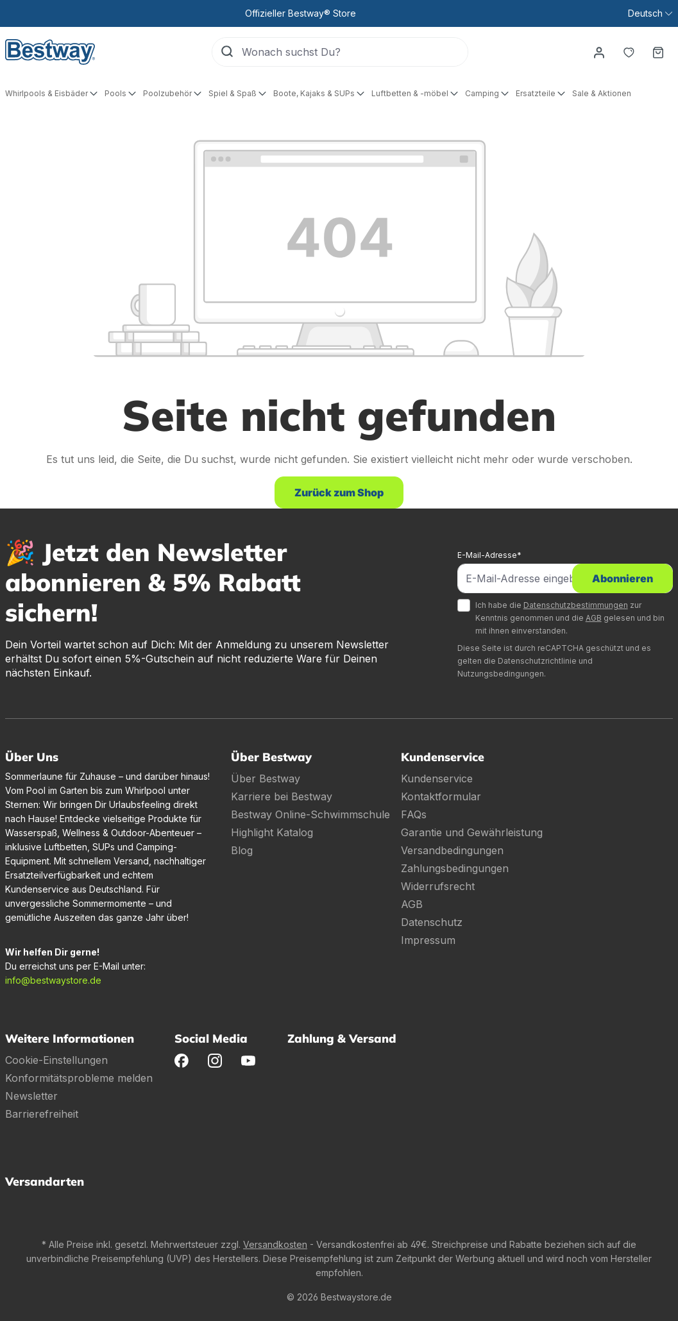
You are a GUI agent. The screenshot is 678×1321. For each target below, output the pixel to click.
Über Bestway (265, 778)
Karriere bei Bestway (281, 796)
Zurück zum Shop (339, 492)
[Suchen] (227, 52)
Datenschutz (431, 922)
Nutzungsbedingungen (500, 673)
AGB (594, 618)
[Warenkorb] (658, 52)
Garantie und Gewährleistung (472, 832)
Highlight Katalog (272, 832)
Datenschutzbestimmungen (575, 605)
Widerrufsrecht (438, 886)
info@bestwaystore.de (53, 980)
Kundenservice (437, 778)
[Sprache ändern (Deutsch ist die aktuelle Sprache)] (650, 13)
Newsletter (31, 1096)
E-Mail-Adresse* (489, 555)
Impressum (428, 940)
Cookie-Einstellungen (56, 1060)
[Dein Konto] (599, 52)
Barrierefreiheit (41, 1113)
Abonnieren (622, 578)
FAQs (414, 814)
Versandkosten (275, 1244)
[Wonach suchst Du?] (355, 52)
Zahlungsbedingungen (455, 868)
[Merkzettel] (628, 52)
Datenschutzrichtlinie (537, 661)
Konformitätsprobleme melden (79, 1078)
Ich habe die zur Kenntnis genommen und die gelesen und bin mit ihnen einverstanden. (570, 617)
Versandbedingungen (452, 850)
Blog (242, 850)
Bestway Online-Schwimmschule (310, 814)
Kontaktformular (441, 796)
